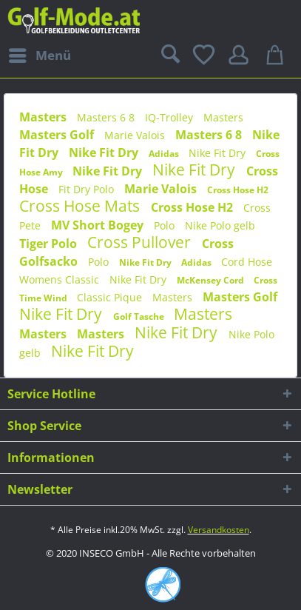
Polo (165, 225)
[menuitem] (39, 55)
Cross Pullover (141, 242)
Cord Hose (246, 262)
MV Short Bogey (98, 225)
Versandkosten (218, 529)
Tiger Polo (49, 243)
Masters (44, 117)
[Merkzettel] (205, 55)
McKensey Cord (211, 280)
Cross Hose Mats (81, 205)
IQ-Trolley (170, 117)
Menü (40, 54)
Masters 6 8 (107, 117)
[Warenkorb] (277, 55)
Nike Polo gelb (220, 225)
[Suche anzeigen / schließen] (168, 55)
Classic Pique (111, 297)
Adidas (165, 153)
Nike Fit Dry (105, 152)
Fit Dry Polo (87, 189)
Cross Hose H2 (237, 190)
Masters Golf (58, 135)
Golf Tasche (139, 316)
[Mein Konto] (241, 55)
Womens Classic (60, 279)
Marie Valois (136, 135)
